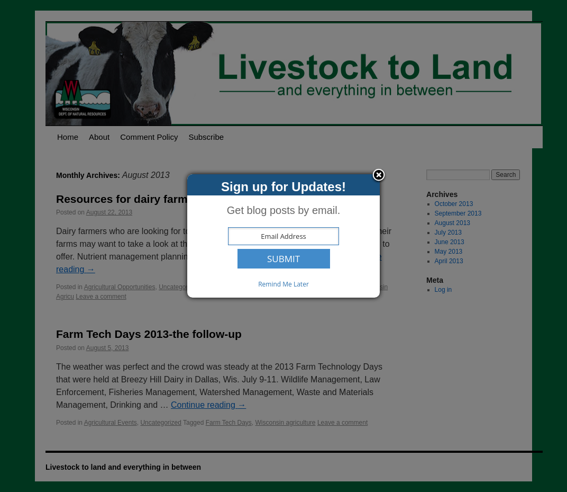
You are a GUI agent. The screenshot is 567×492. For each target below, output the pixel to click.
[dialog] (283, 236)
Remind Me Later (283, 284)
